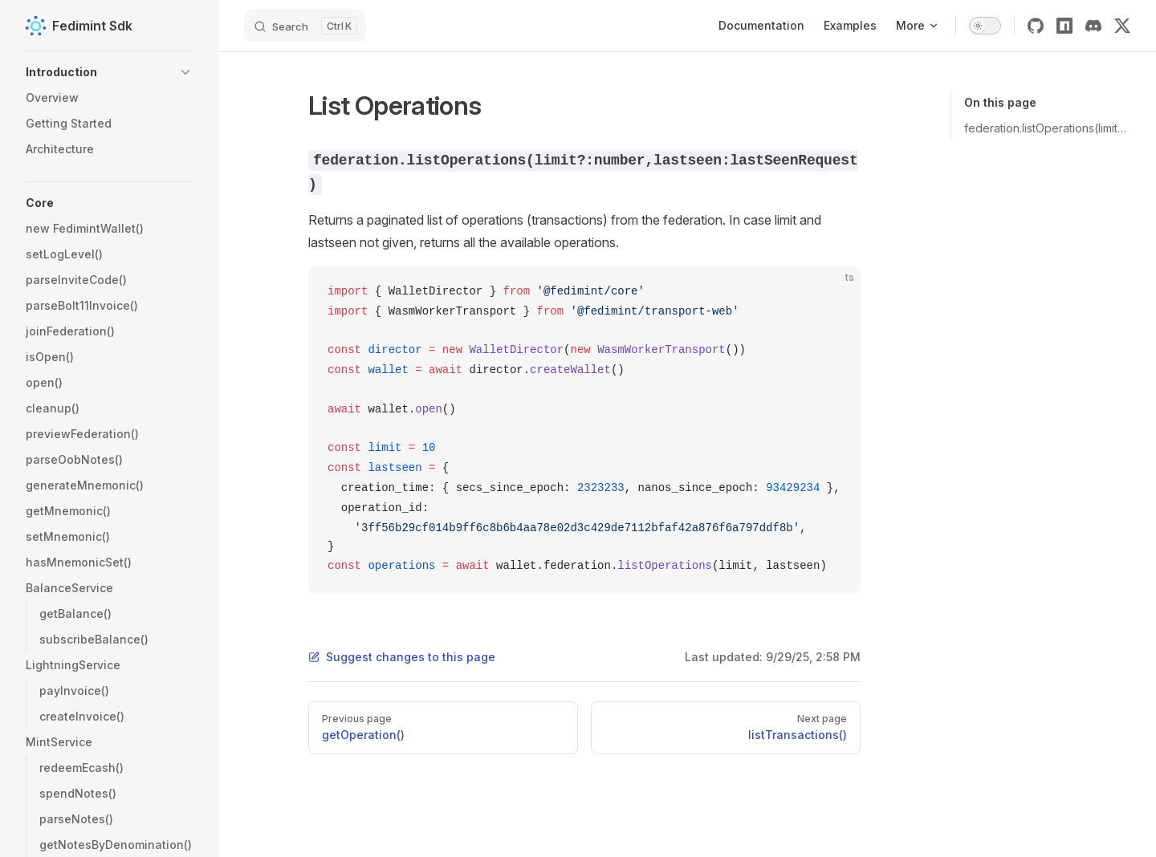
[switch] (985, 26)
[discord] (1093, 25)
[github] (1035, 25)
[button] (109, 72)
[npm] (1064, 25)
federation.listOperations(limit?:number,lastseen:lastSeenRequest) (1047, 128)
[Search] (305, 26)
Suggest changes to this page (401, 657)
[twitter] (1122, 25)
